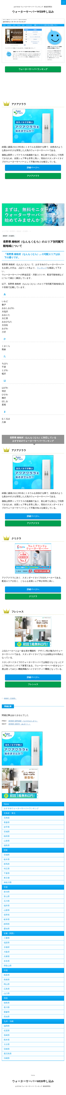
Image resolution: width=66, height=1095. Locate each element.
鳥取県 (7, 975)
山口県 (7, 993)
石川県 (7, 901)
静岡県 (7, 924)
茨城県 (7, 855)
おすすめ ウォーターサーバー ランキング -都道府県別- (33, 1086)
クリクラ (33, 596)
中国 (6, 970)
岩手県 (7, 827)
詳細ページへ (33, 167)
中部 (6, 887)
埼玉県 (7, 869)
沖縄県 (7, 1058)
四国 (6, 998)
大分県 (7, 1044)
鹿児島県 (8, 1054)
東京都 (7, 878)
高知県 (7, 1017)
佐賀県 (7, 1030)
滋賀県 (7, 943)
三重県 (7, 938)
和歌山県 (8, 966)
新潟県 (7, 892)
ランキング (42, 268)
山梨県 (7, 910)
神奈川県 (8, 882)
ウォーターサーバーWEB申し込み (33, 12)
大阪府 (7, 952)
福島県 (7, 845)
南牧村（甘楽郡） (10, 698)
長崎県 (7, 1035)
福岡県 (7, 1026)
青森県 (7, 822)
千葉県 (7, 873)
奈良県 (7, 961)
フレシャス (33, 684)
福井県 (7, 906)
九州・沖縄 (8, 1021)
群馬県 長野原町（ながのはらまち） (23, 721)
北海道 (7, 818)
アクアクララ (33, 176)
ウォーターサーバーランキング (33, 69)
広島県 (7, 989)
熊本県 (7, 1040)
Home (6, 804)
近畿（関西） (9, 933)
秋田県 (7, 836)
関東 (6, 850)
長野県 (7, 915)
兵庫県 (7, 956)
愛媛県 (7, 1012)
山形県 (7, 841)
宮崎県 (7, 1049)
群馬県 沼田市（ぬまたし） (19, 724)
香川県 (7, 1007)
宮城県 (7, 832)
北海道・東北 (9, 813)
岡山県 (7, 984)
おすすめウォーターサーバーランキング (21, 808)
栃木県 (7, 859)
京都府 (7, 947)
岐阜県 (7, 919)
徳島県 (7, 1003)
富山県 (7, 896)
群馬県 (7, 864)
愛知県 (7, 929)
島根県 (7, 980)
